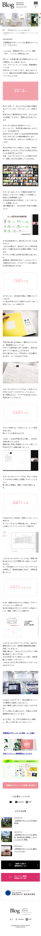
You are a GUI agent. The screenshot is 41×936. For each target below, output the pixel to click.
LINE (28, 802)
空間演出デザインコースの (20, 785)
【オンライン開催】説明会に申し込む (20, 877)
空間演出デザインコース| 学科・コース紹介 (19, 733)
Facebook (19, 802)
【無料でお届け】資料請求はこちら (20, 865)
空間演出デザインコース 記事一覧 (18, 30)
